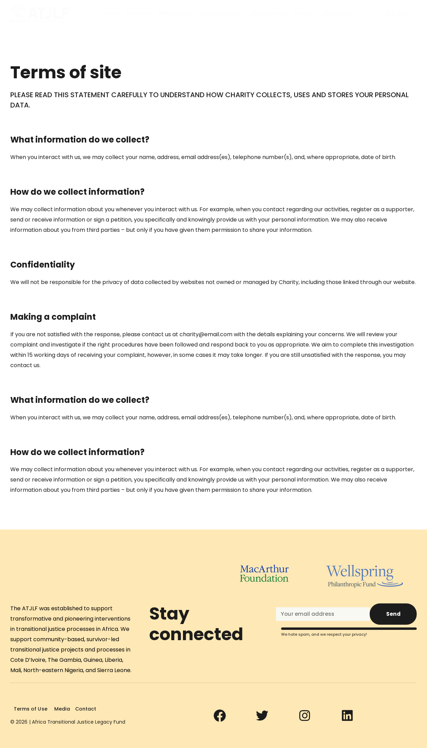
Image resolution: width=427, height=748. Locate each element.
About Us (138, 14)
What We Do (175, 14)
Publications (268, 14)
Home (111, 14)
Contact (84, 708)
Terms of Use (30, 708)
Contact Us (338, 14)
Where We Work (222, 14)
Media (301, 14)
